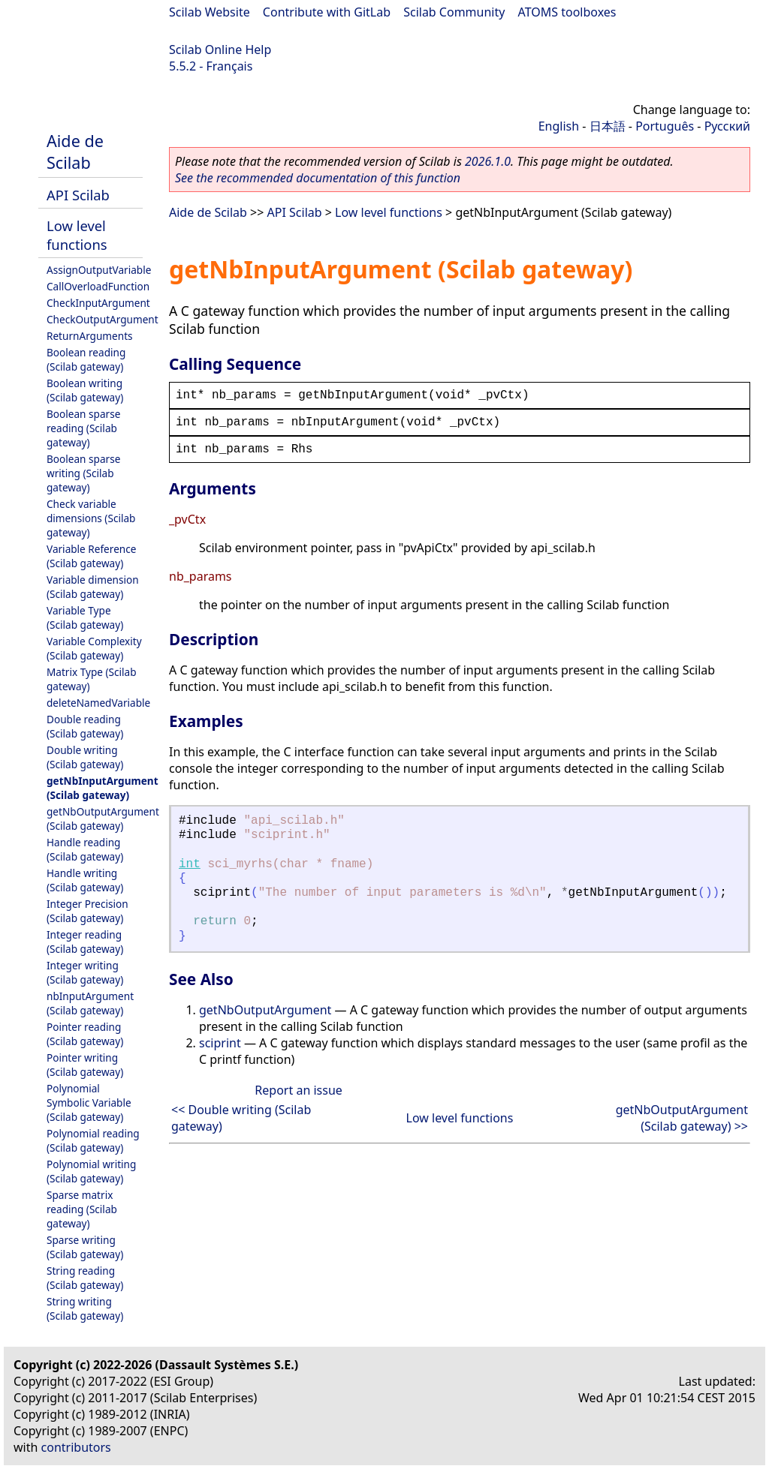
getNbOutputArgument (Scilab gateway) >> (682, 1117)
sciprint (220, 1043)
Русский (727, 126)
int (190, 864)
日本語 (608, 126)
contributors (76, 1447)
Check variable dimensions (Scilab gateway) (91, 518)
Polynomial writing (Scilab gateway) (91, 1171)
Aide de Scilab (75, 151)
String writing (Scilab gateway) (85, 1308)
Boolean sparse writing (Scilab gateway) (83, 473)
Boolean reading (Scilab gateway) (86, 359)
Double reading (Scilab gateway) (85, 726)
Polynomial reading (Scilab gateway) (93, 1140)
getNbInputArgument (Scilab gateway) (102, 788)
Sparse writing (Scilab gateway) (85, 1247)
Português (664, 126)
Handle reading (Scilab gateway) (85, 849)
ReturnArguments (90, 336)
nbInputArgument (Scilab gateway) (90, 1003)
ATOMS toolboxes (567, 12)
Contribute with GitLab (327, 12)
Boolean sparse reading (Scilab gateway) (83, 428)
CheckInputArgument (98, 303)
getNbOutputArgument (265, 1010)
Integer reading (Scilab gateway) (85, 941)
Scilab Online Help (220, 49)
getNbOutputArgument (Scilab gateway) (103, 818)
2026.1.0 (488, 161)
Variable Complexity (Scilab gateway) (94, 648)
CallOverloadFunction (98, 286)
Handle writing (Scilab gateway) (85, 880)
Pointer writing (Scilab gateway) (85, 1064)
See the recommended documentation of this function (317, 178)
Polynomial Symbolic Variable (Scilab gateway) (89, 1102)
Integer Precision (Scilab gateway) (87, 911)
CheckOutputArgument (102, 319)
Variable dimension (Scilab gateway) (93, 586)
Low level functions (77, 235)
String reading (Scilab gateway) (85, 1277)
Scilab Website (209, 12)
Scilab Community (454, 12)
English (558, 126)
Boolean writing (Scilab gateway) (85, 390)
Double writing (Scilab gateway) (85, 757)
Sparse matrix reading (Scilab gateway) (82, 1209)
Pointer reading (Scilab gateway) (85, 1034)
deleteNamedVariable (98, 702)
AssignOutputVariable (99, 270)
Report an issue (298, 1090)
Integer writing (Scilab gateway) (85, 972)
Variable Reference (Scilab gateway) (91, 556)
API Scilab (78, 194)
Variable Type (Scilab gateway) (85, 617)
